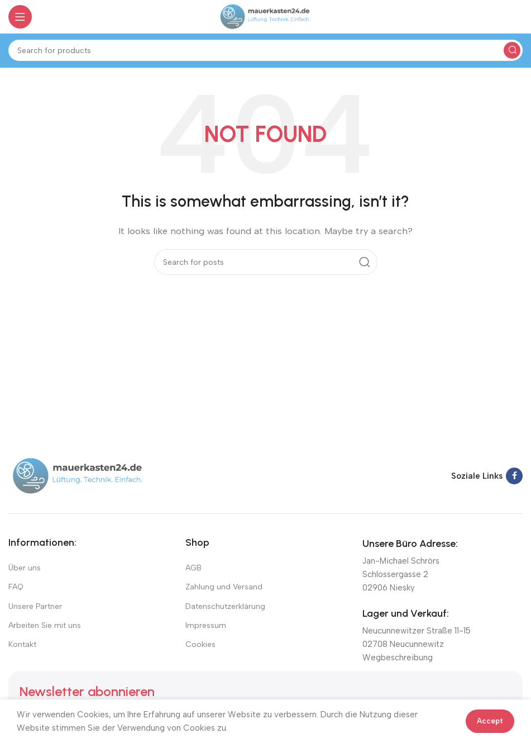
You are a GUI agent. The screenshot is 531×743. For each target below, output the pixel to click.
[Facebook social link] (514, 476)
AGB (193, 568)
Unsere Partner (35, 606)
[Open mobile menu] (20, 17)
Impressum (205, 625)
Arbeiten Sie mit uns (44, 625)
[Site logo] (265, 16)
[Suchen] (265, 50)
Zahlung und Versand (223, 587)
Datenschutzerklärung (225, 606)
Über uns (24, 568)
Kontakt (22, 644)
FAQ (15, 587)
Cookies (200, 644)
